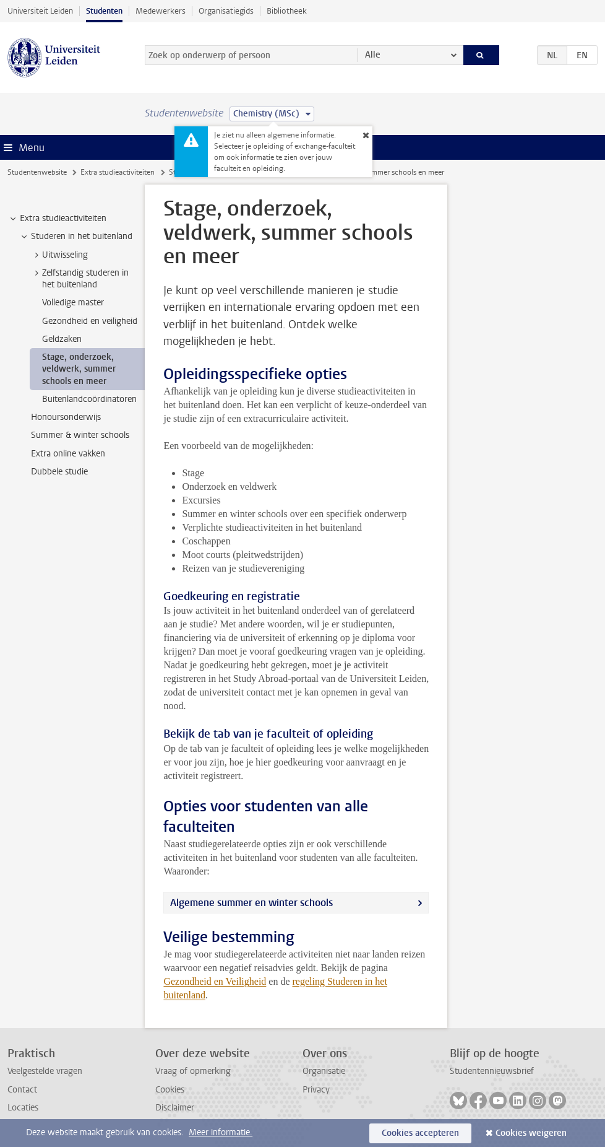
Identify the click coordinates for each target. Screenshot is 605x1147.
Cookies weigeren (531, 1133)
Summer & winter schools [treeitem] (80, 435)
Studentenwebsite (37, 172)
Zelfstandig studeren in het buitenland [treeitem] (79, 278)
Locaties (22, 1108)
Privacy (316, 1090)
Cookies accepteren (420, 1133)
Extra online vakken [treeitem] (68, 454)
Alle (372, 55)
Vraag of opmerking (193, 1071)
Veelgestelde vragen (44, 1071)
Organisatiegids (226, 11)
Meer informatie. (220, 1132)
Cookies (169, 1090)
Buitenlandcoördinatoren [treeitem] (89, 399)
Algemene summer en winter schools (251, 902)
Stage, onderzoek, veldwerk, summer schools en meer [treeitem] (79, 369)
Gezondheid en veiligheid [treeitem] (89, 321)
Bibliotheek (287, 11)
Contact (22, 1090)
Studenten (104, 11)
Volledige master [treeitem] (73, 302)
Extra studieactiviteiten (117, 172)
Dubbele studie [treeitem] (59, 472)
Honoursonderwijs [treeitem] (66, 417)
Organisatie (323, 1071)
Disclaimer (174, 1108)
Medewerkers (160, 11)
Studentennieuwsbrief (492, 1071)
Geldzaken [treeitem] (62, 339)
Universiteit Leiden (40, 11)
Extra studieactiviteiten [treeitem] (57, 218)
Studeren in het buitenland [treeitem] (75, 236)
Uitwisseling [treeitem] (59, 255)
